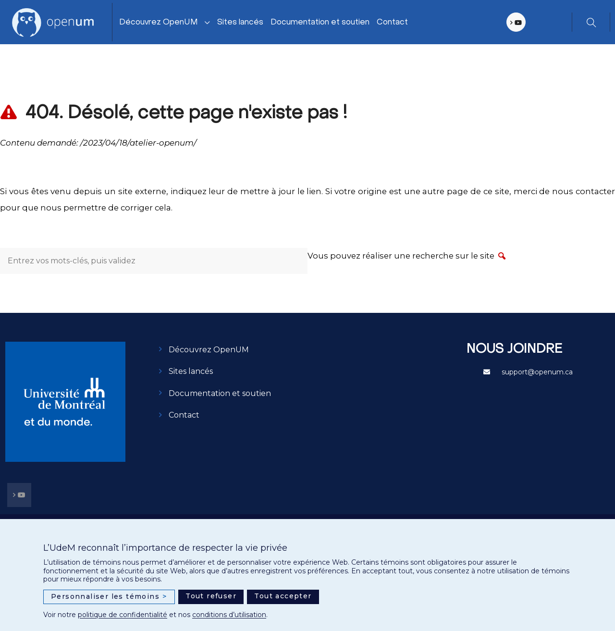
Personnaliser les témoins (109, 596)
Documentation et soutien (320, 22)
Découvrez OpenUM (158, 22)
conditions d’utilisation (229, 614)
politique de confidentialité (122, 614)
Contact (392, 22)
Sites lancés (240, 22)
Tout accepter (282, 596)
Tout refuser (210, 596)
